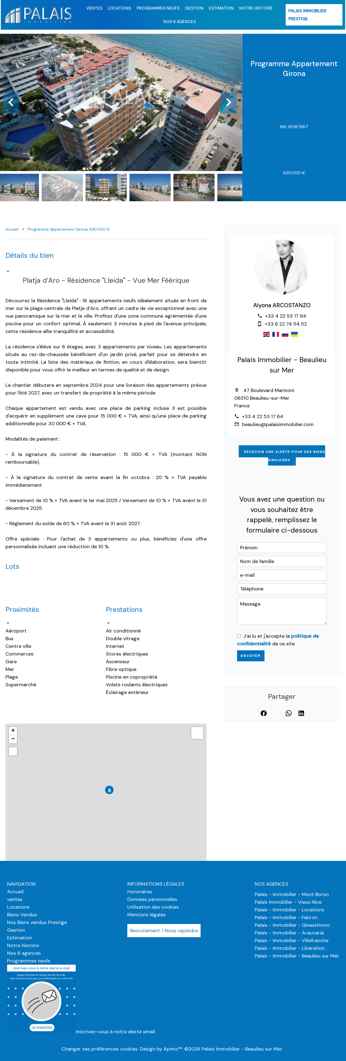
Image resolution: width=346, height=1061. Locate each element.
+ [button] (13, 731)
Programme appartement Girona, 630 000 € (69, 229)
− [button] (13, 739)
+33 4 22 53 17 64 (285, 316)
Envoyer (251, 656)
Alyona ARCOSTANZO (282, 305)
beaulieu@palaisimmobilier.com (278, 424)
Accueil (11, 229)
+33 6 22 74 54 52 (286, 324)
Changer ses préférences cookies (99, 1049)
